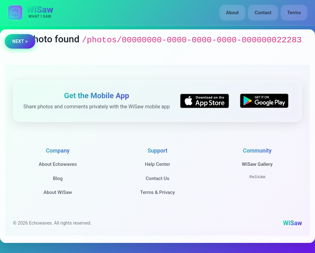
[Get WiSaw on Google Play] (264, 100)
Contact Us (157, 178)
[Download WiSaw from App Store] (204, 100)
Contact (262, 12)
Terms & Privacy (157, 192)
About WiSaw (58, 192)
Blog (58, 178)
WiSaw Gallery (257, 164)
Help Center (157, 164)
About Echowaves (58, 164)
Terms (294, 12)
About (232, 12)
